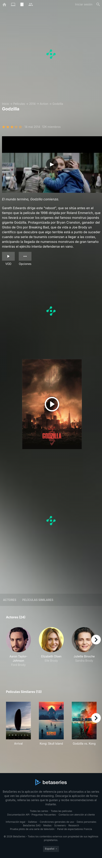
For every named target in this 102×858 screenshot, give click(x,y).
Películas (19, 103)
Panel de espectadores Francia (74, 829)
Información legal (15, 821)
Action (44, 103)
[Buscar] (98, 4)
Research (73, 825)
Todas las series (39, 811)
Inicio (5, 103)
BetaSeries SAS (32, 825)
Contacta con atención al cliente (77, 814)
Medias (47, 825)
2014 (32, 103)
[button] (18, 649)
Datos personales (86, 821)
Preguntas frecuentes (43, 814)
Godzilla (57, 103)
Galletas (32, 821)
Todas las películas (61, 811)
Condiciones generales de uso (57, 821)
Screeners (60, 825)
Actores (9, 600)
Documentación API (18, 814)
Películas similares (37, 600)
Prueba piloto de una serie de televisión (32, 829)
